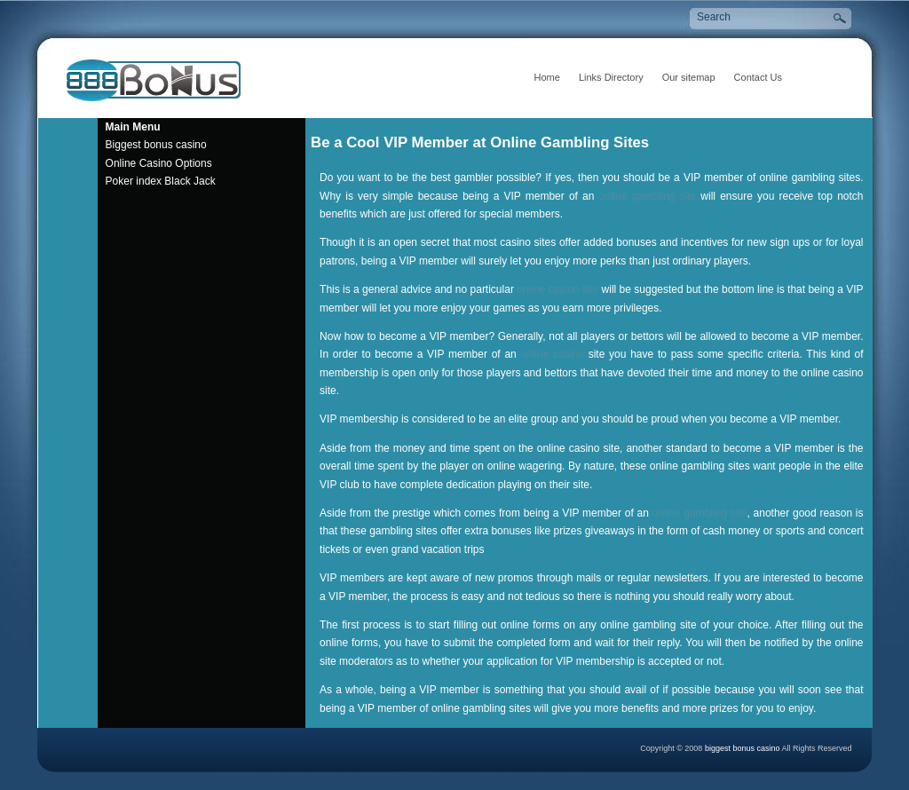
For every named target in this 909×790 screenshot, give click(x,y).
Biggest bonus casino (156, 144)
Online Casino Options (159, 163)
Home (547, 77)
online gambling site (648, 196)
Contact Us (758, 77)
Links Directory (611, 77)
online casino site (557, 289)
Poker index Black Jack (161, 181)
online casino (552, 354)
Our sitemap (688, 77)
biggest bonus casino (743, 748)
